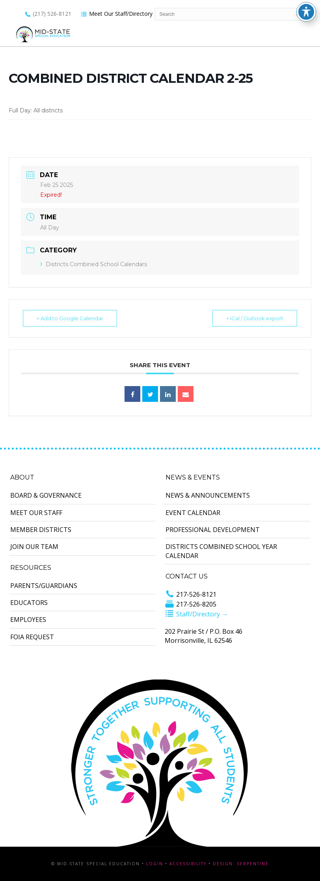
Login (154, 863)
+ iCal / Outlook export (254, 318)
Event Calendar (193, 512)
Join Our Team (34, 546)
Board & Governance (46, 495)
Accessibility (188, 863)
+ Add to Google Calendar (70, 318)
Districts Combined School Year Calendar (221, 551)
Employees (28, 619)
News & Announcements (208, 495)
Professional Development (213, 529)
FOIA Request (32, 637)
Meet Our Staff (36, 512)
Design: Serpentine (241, 863)
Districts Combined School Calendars (93, 264)
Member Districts (40, 529)
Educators (29, 602)
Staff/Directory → (196, 614)
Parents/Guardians (43, 585)
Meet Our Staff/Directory (116, 13)
